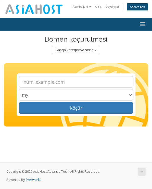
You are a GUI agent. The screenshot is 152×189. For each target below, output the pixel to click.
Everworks (33, 180)
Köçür (76, 108)
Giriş (98, 6)
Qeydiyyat (112, 6)
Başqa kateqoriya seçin (76, 49)
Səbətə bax (137, 7)
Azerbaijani (82, 6)
